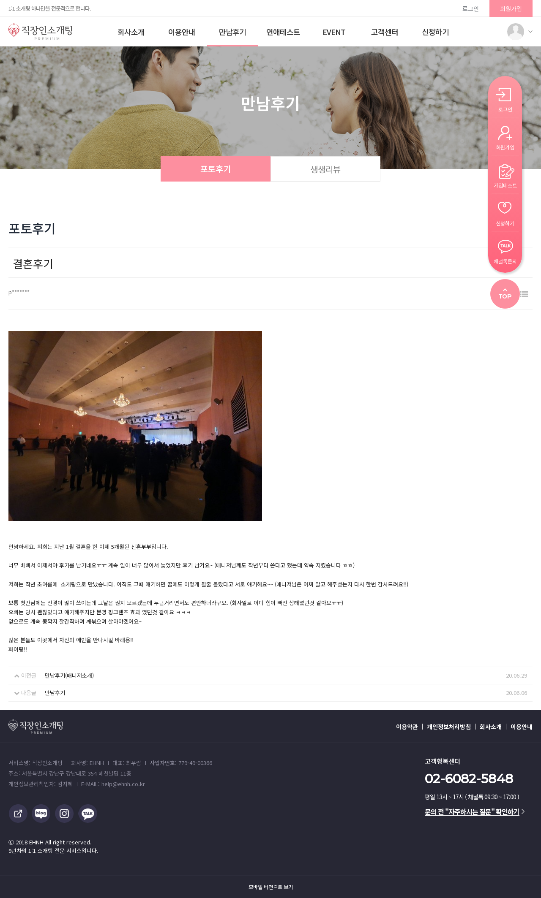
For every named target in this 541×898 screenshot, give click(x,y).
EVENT (333, 31)
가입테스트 (505, 185)
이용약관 (407, 726)
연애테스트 (283, 31)
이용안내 (181, 31)
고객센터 (384, 31)
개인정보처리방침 (449, 726)
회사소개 (131, 31)
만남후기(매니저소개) (69, 675)
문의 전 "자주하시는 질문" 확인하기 (475, 811)
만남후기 (232, 31)
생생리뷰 (325, 169)
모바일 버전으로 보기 (271, 887)
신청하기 (435, 31)
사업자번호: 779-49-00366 (181, 763)
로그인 (470, 8)
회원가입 (511, 8)
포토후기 (215, 169)
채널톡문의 (505, 261)
